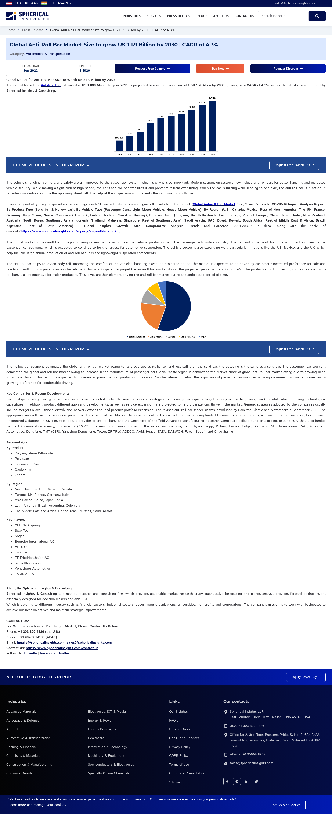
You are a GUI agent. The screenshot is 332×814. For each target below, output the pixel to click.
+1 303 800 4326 (251, 725)
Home (10, 30)
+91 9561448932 (60, 3)
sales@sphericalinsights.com (251, 763)
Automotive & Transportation (48, 54)
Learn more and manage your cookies (37, 805)
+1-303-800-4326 (26, 3)
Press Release (32, 30)
